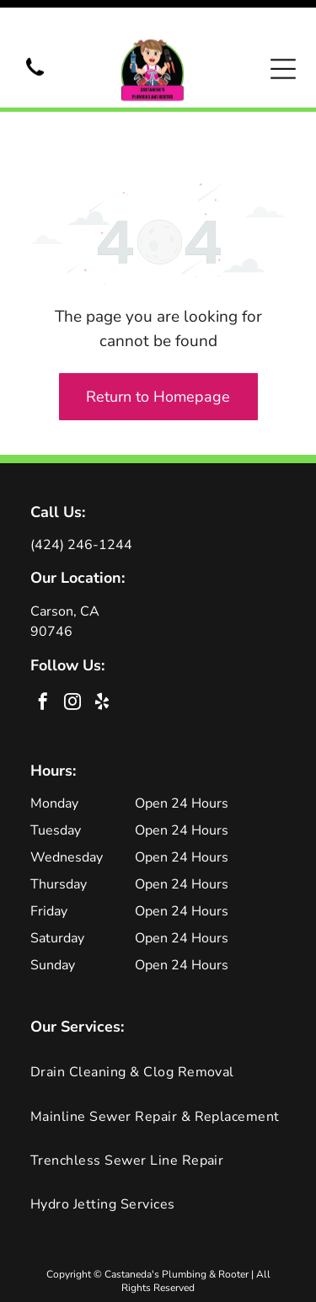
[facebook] (43, 646)
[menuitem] (158, 1015)
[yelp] (102, 646)
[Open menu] (283, 45)
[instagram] (72, 646)
